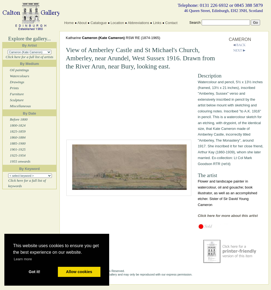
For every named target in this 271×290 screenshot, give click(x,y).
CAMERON (240, 39)
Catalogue (99, 23)
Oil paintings (19, 70)
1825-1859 (18, 131)
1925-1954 (18, 155)
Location (117, 23)
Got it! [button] (34, 272)
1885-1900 (18, 143)
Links (157, 23)
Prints (14, 88)
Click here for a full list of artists (29, 57)
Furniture (17, 94)
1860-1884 (18, 137)
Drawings (17, 82)
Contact (171, 23)
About (82, 23)
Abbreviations (138, 23)
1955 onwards (20, 161)
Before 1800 (19, 119)
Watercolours (19, 76)
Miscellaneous (20, 106)
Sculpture (17, 100)
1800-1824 (18, 125)
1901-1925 (18, 149)
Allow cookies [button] (79, 272)
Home (69, 23)
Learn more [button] (23, 259)
